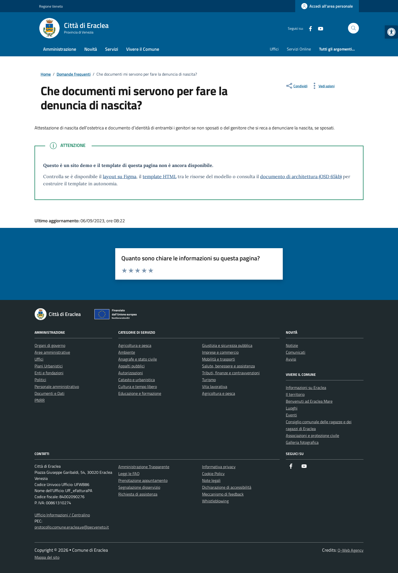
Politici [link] (40, 380)
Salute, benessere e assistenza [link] (228, 366)
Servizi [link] (111, 49)
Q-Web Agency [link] (350, 550)
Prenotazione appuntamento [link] (143, 480)
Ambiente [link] (126, 352)
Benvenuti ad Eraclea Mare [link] (309, 401)
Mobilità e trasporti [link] (218, 359)
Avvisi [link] (291, 359)
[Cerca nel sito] (353, 28)
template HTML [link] (159, 176)
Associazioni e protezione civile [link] (312, 435)
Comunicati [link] (295, 352)
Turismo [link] (209, 380)
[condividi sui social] (296, 86)
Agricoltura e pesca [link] (134, 345)
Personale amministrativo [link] (57, 386)
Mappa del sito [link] (47, 557)
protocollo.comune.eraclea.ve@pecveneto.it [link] (72, 527)
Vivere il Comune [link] (142, 49)
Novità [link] (90, 49)
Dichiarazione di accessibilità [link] (226, 487)
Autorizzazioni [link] (130, 373)
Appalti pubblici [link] (131, 366)
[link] (391, 32)
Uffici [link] (274, 49)
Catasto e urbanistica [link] (136, 380)
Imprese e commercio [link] (220, 352)
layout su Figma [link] (119, 176)
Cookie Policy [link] (213, 473)
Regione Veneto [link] (51, 6)
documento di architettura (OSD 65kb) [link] (301, 176)
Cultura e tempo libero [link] (137, 386)
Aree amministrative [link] (52, 352)
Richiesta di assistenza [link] (137, 494)
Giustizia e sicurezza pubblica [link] (227, 345)
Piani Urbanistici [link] (49, 366)
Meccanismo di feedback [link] (223, 494)
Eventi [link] (291, 415)
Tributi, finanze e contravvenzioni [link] (231, 373)
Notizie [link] (292, 345)
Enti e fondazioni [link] (49, 373)
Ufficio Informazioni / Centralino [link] (62, 515)
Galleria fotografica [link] (302, 442)
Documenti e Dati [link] (49, 393)
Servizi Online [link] (299, 49)
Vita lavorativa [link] (214, 386)
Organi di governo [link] (50, 345)
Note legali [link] (211, 480)
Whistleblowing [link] (215, 501)
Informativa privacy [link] (219, 467)
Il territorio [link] (295, 394)
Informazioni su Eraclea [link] (306, 387)
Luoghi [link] (291, 408)
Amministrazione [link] (59, 49)
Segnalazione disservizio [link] (139, 487)
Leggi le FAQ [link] (129, 473)
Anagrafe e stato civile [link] (137, 359)
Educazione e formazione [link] (139, 393)
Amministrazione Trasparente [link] (143, 467)
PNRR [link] (40, 400)
